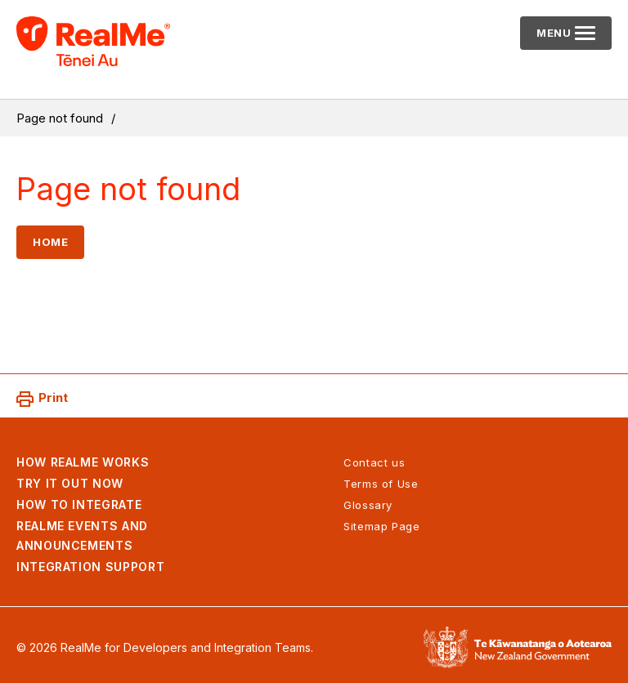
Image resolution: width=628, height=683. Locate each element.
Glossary (367, 504)
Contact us (374, 462)
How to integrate (78, 504)
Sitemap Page (381, 526)
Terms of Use (381, 483)
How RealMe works (82, 462)
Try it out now (69, 483)
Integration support (90, 567)
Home (50, 241)
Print (53, 397)
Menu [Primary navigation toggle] (570, 38)
